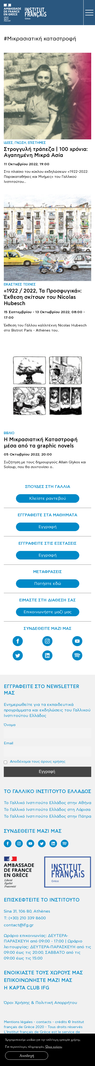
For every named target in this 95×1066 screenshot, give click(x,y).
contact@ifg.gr (19, 925)
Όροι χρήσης (53, 1046)
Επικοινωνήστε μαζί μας (48, 612)
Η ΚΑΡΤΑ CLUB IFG (26, 988)
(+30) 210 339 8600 (27, 918)
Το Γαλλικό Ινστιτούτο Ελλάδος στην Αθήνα (47, 803)
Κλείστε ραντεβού (47, 498)
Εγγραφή (47, 527)
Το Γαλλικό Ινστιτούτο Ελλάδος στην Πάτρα (47, 816)
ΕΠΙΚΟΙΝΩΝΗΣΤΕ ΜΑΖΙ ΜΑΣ (38, 980)
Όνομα (9, 725)
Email (8, 743)
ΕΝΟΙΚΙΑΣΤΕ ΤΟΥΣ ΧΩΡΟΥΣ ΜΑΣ (43, 973)
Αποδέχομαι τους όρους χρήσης (34, 761)
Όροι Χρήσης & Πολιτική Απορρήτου (40, 1002)
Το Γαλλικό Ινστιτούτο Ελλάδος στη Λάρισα (47, 809)
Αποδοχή (27, 1055)
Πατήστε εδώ (47, 583)
